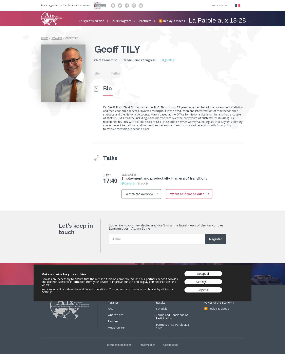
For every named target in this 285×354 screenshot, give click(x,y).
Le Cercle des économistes (75, 5)
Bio (97, 73)
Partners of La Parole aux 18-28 (172, 326)
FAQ (110, 308)
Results (160, 302)
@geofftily (168, 60)
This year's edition (91, 21)
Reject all (203, 290)
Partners (145, 21)
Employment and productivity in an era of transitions (164, 178)
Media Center (219, 5)
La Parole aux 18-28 (217, 20)
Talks (115, 73)
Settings (201, 282)
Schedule (161, 308)
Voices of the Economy (219, 302)
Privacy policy (147, 344)
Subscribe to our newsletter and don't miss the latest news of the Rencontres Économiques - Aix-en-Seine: (166, 227)
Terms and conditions (119, 344)
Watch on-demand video (187, 194)
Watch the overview (140, 194)
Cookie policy (170, 344)
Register (113, 302)
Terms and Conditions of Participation (172, 316)
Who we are (115, 315)
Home (44, 38)
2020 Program (121, 21)
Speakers (56, 38)
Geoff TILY (71, 38)
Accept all (203, 273)
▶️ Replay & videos (172, 21)
